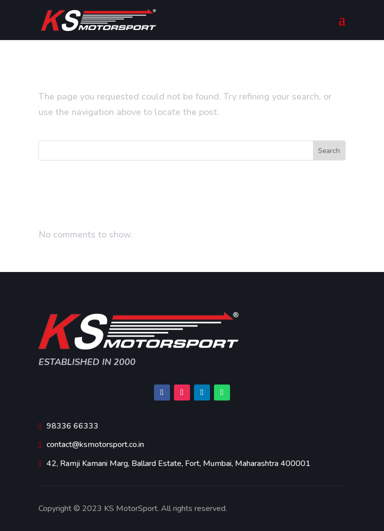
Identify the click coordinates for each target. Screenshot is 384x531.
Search (329, 151)
